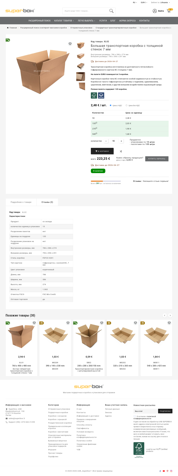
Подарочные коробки (58, 412)
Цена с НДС (117, 105)
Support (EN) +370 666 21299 (22, 422)
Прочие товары (55, 453)
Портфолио (53, 457)
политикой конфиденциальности (145, 417)
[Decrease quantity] (106, 141)
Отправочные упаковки (59, 409)
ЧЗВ (78, 450)
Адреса (108, 416)
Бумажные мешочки (57, 441)
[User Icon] (158, 11)
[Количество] (114, 141)
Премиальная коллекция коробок (59, 427)
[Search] (111, 11)
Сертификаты (83, 428)
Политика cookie (84, 441)
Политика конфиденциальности (87, 436)
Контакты (81, 412)
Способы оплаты (84, 425)
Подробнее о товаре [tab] (21, 202)
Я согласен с (145, 417)
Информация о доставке (88, 416)
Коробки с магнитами (58, 432)
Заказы (108, 412)
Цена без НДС (134, 105)
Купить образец (156, 159)
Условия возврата (85, 432)
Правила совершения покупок (86, 420)
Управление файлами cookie (86, 445)
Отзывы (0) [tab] (47, 202)
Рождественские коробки (60, 423)
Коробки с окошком (57, 416)
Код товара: (15, 212)
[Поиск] (85, 11)
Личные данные (112, 409)
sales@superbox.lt (17, 418)
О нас (79, 409)
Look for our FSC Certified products (156, 450)
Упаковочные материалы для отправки (59, 436)
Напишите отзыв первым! (156, 181)
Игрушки (52, 450)
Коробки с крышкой (57, 419)
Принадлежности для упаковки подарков (58, 445)
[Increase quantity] (121, 141)
